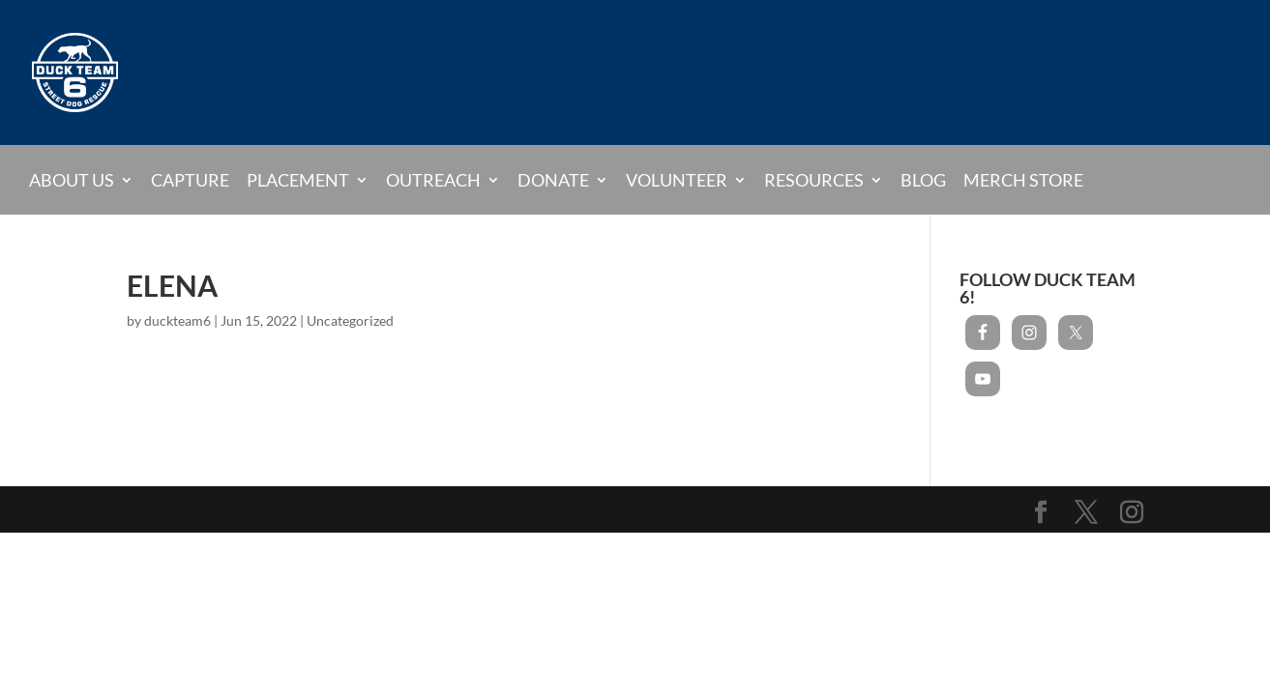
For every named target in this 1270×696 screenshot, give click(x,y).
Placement (298, 179)
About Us (71, 179)
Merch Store (1023, 180)
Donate (553, 179)
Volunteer (676, 179)
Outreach (433, 179)
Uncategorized (350, 320)
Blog (923, 180)
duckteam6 (177, 320)
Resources (814, 179)
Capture (190, 180)
